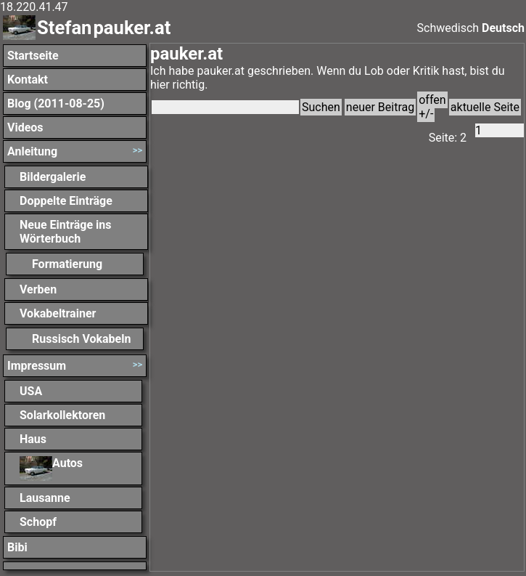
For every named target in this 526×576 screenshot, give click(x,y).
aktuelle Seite (485, 107)
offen (432, 100)
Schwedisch (448, 28)
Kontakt (27, 79)
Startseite (33, 55)
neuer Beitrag (380, 107)
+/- (426, 114)
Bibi (17, 547)
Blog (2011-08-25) (55, 103)
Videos (25, 127)
